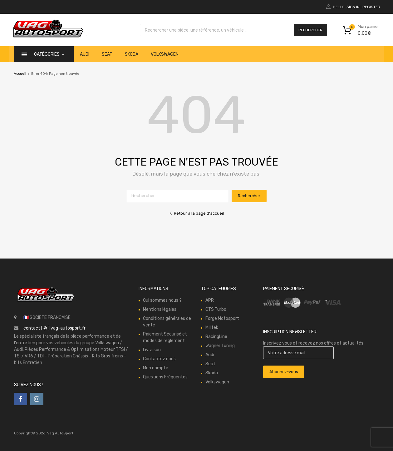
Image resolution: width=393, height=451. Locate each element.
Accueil (20, 74)
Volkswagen (165, 54)
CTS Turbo (215, 309)
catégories (49, 54)
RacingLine (216, 336)
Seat (107, 54)
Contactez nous (159, 358)
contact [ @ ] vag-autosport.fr (54, 328)
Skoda (131, 54)
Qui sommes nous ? (162, 300)
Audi (84, 54)
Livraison (152, 349)
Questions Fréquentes (165, 377)
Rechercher (310, 30)
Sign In (353, 7)
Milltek (211, 327)
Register (371, 7)
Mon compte (155, 368)
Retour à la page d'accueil (196, 213)
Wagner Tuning (220, 345)
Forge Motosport (222, 318)
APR (209, 300)
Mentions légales (159, 309)
